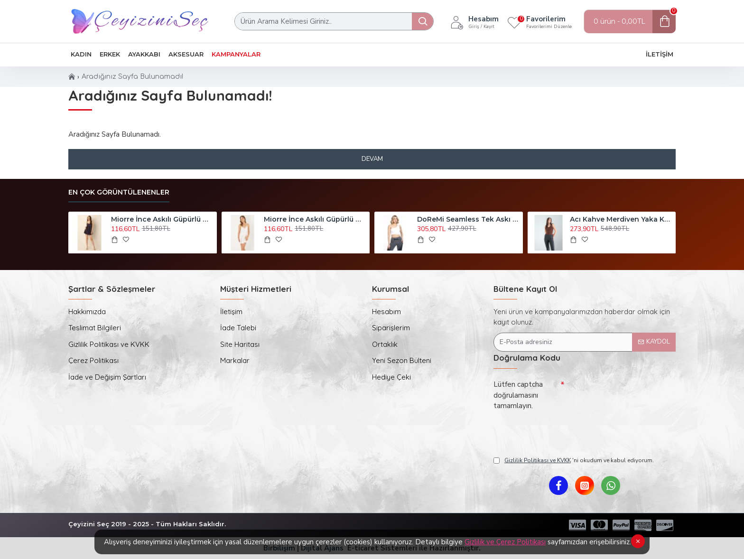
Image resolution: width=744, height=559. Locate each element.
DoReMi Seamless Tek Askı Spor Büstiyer (468, 219)
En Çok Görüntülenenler (118, 192)
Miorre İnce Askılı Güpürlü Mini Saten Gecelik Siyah (162, 219)
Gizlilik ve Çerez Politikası (505, 542)
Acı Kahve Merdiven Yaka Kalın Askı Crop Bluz (621, 219)
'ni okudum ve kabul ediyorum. (573, 460)
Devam (372, 159)
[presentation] (559, 431)
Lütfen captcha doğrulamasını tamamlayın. (518, 395)
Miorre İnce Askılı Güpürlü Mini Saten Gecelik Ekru (315, 219)
